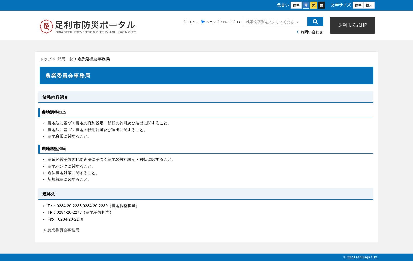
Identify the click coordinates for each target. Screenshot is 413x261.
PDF (226, 21)
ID (238, 21)
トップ (46, 59)
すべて (194, 21)
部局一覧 (65, 59)
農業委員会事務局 (63, 230)
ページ (211, 21)
